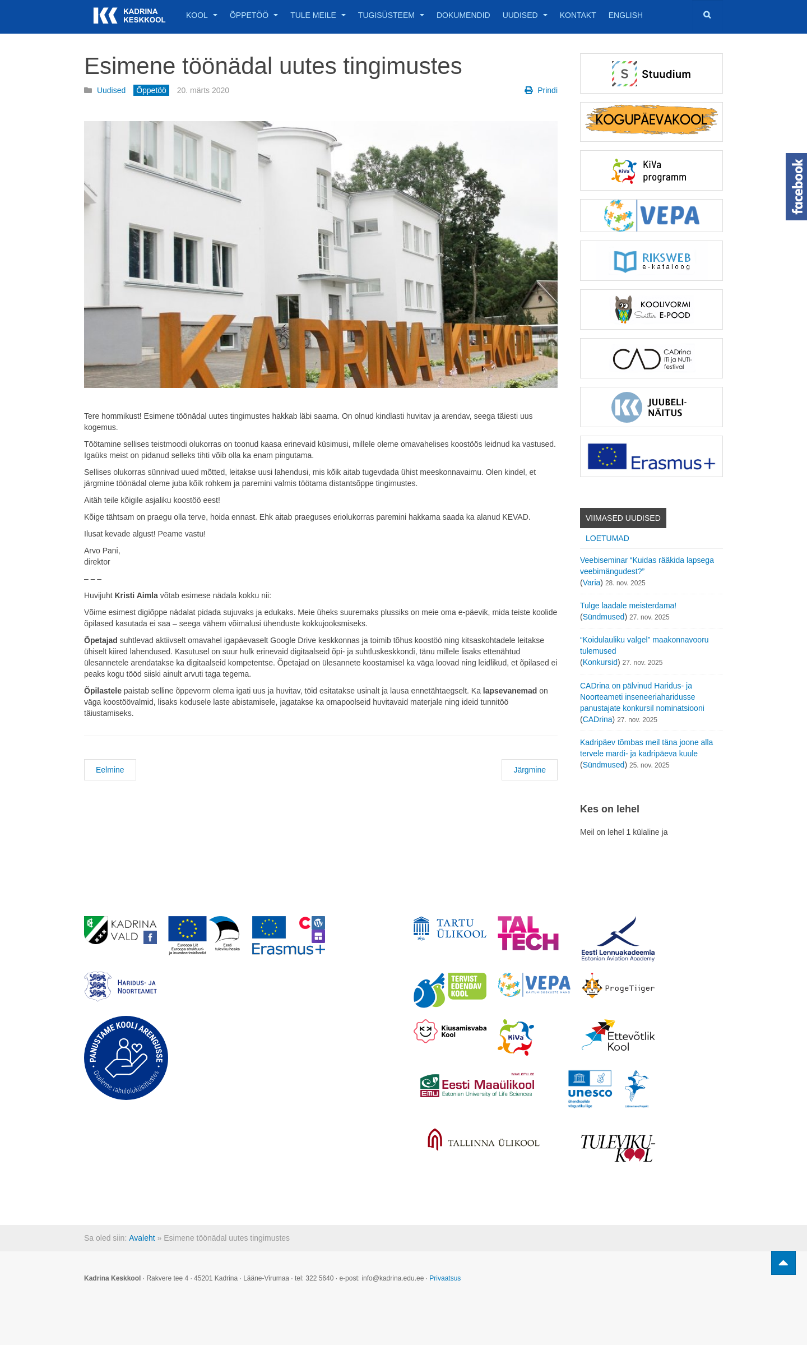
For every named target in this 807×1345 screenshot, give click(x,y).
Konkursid (600, 662)
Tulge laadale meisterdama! (628, 605)
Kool (201, 15)
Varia (592, 582)
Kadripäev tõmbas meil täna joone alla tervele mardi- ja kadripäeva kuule (646, 748)
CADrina (598, 719)
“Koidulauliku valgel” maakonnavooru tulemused (644, 645)
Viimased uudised (623, 518)
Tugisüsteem (391, 15)
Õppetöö (254, 15)
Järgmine (529, 769)
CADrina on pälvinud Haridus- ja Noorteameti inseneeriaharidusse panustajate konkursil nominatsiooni (642, 697)
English (626, 15)
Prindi (541, 90)
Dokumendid (463, 15)
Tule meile (318, 15)
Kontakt (578, 15)
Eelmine (110, 769)
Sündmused (604, 616)
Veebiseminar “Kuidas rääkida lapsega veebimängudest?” (647, 566)
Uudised (525, 15)
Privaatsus (445, 1278)
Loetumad (607, 538)
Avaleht (142, 1237)
